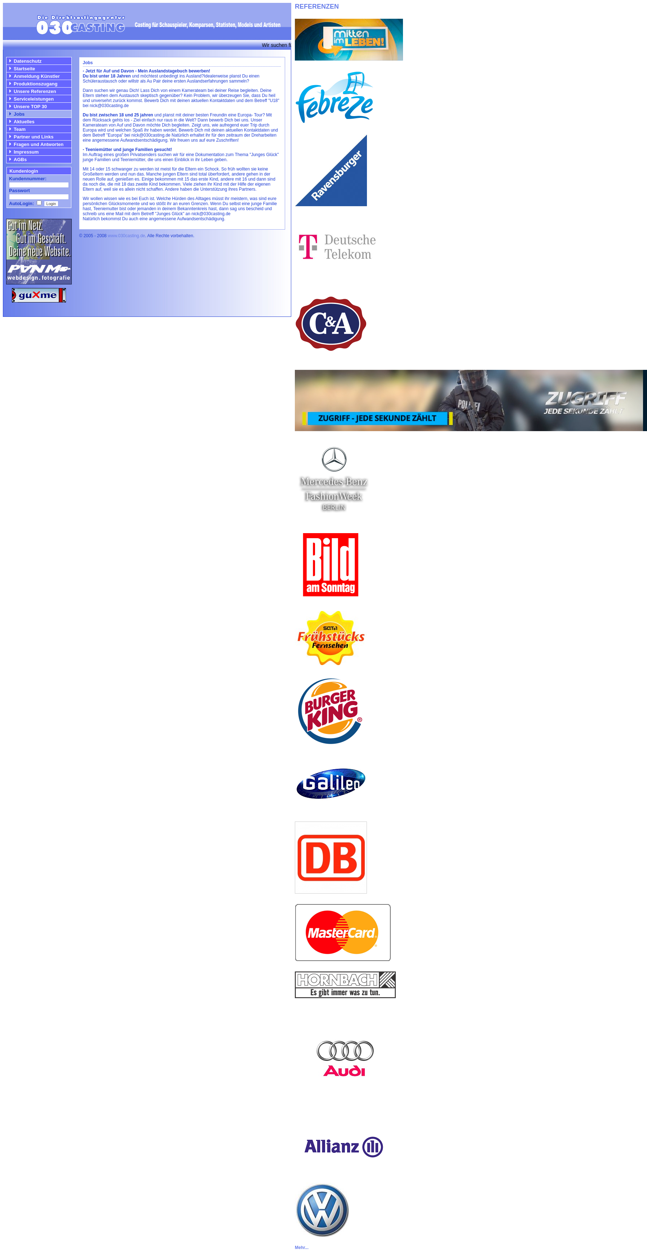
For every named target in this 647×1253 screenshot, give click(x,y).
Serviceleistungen (34, 99)
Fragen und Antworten (38, 144)
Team (20, 129)
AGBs (20, 159)
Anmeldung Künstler (37, 76)
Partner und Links (34, 137)
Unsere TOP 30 (30, 106)
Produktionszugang (35, 84)
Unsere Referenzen (35, 91)
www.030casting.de (126, 235)
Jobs (19, 114)
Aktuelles (24, 121)
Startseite (24, 68)
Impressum (26, 152)
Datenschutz (27, 61)
